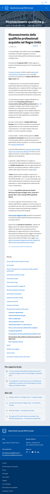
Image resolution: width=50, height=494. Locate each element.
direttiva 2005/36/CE (17, 144)
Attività (8, 25)
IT (40, 104)
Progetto (4, 480)
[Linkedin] (38, 452)
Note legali (5, 473)
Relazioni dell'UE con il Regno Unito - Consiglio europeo (24, 397)
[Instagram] (35, 452)
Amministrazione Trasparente (10, 466)
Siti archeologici (6, 484)
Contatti (4, 463)
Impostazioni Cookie (7, 491)
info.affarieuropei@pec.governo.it (12, 455)
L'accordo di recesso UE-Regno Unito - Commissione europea (23, 404)
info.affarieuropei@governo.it (11, 453)
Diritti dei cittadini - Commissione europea (20, 410)
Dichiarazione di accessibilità (9, 487)
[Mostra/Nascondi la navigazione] (2, 8)
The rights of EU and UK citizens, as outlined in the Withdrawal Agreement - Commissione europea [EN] (23, 417)
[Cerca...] (47, 8)
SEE (35, 170)
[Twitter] (30, 452)
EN (38, 104)
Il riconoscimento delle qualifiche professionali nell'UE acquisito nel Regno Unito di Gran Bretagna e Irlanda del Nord (24, 373)
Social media (5, 477)
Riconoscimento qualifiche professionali (22, 25)
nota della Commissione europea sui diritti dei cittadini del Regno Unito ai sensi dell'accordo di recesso (24, 240)
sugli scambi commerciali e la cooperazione (23, 73)
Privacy (4, 470)
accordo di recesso (14, 72)
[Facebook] (27, 452)
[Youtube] (32, 452)
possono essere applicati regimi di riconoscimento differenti (24, 150)
